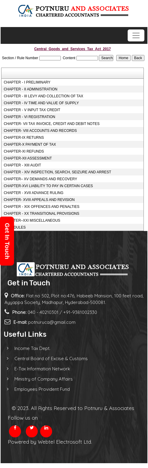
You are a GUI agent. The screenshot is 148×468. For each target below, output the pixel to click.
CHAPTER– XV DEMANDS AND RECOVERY (40, 179)
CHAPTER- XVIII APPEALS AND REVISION (39, 200)
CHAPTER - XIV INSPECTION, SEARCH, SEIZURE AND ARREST (57, 172)
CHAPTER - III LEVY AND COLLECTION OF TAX (43, 96)
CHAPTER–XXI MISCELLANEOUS (32, 220)
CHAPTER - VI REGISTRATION (29, 117)
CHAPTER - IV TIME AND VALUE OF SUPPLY (41, 103)
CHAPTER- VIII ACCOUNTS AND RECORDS (40, 131)
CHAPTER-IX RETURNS (24, 137)
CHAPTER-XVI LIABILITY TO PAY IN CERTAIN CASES (48, 186)
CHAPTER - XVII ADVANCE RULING (33, 193)
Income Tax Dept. (27, 348)
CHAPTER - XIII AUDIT (22, 165)
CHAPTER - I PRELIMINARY (27, 82)
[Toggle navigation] (136, 35)
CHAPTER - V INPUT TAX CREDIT (32, 110)
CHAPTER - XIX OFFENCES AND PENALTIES (41, 207)
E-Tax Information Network (37, 369)
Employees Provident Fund (36, 389)
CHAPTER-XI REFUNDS (24, 151)
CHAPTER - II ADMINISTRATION (30, 89)
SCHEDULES (14, 227)
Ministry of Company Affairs (38, 379)
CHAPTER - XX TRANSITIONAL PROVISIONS (41, 213)
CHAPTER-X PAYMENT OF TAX (30, 144)
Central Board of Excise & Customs (45, 358)
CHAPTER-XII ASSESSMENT (28, 158)
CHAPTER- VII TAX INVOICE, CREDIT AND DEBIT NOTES (51, 124)
